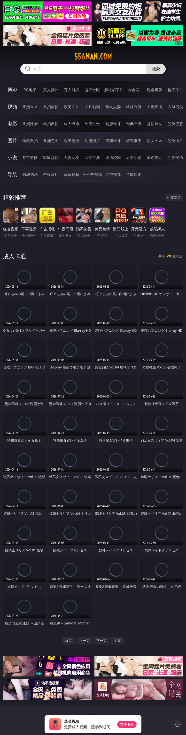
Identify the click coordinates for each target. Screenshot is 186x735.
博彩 (12, 89)
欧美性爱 (92, 123)
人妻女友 (71, 157)
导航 (12, 174)
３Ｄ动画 (92, 106)
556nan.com (93, 56)
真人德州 (51, 89)
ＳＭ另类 (175, 106)
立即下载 (127, 724)
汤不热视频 (92, 174)
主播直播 (154, 106)
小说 (12, 157)
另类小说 (133, 157)
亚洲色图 (51, 140)
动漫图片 (92, 140)
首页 (68, 640)
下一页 (101, 640)
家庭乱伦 (51, 157)
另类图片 (175, 140)
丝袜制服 (133, 106)
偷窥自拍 (30, 140)
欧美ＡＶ (71, 106)
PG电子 (29, 89)
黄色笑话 (154, 157)
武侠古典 (92, 157)
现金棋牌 (154, 89)
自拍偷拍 (51, 106)
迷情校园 (113, 157)
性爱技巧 (175, 157)
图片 (12, 140)
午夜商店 (51, 174)
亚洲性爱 (30, 123)
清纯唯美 (133, 140)
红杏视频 (113, 174)
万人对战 (71, 89)
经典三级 (133, 123)
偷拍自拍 (51, 123)
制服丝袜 (113, 123)
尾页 (117, 640)
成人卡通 (71, 123)
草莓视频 (71, 174)
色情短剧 (133, 174)
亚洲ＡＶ (30, 106)
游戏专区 (92, 89)
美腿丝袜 (113, 140)
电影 (12, 123)
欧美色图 (71, 140)
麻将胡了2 (113, 89)
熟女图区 (154, 140)
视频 (12, 106)
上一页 (84, 640)
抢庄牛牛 (175, 89)
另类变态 (175, 123)
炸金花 (134, 89)
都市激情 (30, 157)
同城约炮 (30, 174)
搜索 (156, 69)
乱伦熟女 (154, 123)
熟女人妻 (113, 106)
